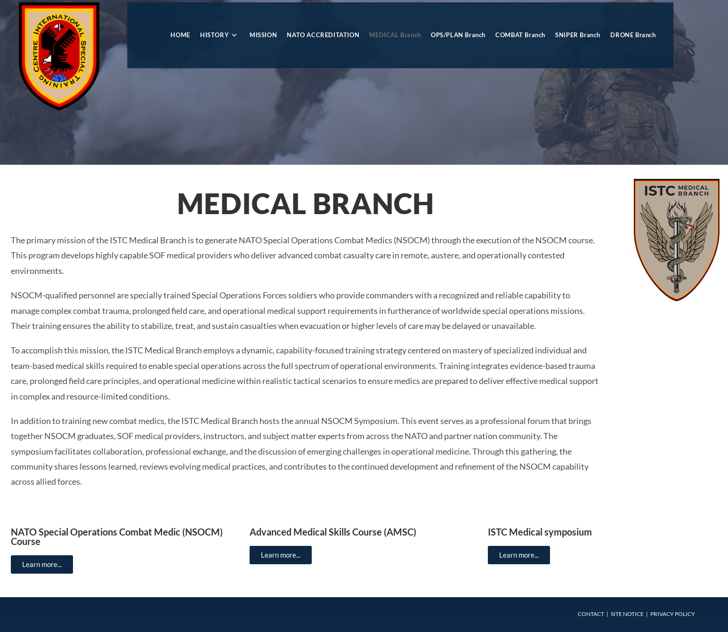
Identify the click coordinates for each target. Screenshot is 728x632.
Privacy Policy (672, 613)
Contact (591, 613)
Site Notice (627, 613)
